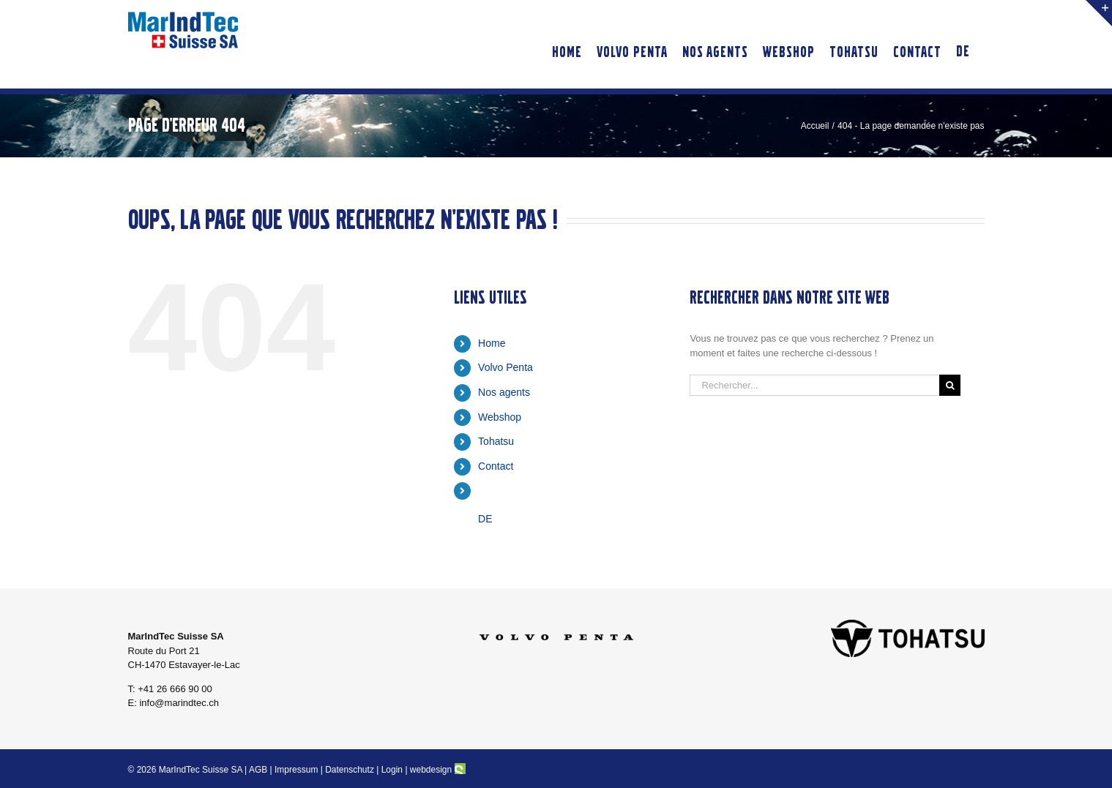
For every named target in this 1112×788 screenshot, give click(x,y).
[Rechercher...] (814, 385)
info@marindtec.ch (179, 702)
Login (392, 770)
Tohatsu (496, 441)
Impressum (296, 770)
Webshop (499, 417)
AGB (258, 770)
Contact (495, 466)
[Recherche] (949, 385)
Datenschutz (349, 770)
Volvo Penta (505, 367)
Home (491, 343)
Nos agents (504, 392)
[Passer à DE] (963, 44)
